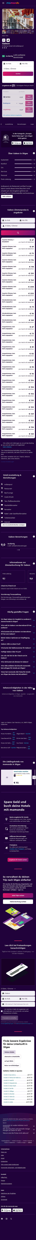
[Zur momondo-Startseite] (13, 3)
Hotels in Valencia (9, 1096)
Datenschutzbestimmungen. (23, 1023)
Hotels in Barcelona (10, 1075)
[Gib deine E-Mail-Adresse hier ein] (19, 1004)
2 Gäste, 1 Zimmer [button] (10, 68)
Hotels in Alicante (9, 1094)
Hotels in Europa (16, 1140)
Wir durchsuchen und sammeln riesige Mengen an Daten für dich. (19, 1129)
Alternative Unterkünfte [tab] (12, 1056)
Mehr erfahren (7, 447)
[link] (18, 860)
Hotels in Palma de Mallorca (12, 1077)
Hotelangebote (5, 1140)
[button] (3, 3)
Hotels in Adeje (8, 1102)
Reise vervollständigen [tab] (12, 1065)
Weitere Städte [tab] (9, 1052)
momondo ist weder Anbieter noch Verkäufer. (19, 1126)
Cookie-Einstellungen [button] (7, 461)
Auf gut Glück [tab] (9, 1061)
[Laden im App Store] (28, 143)
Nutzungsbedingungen (7, 1023)
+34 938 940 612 (7, 52)
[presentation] (28, 143)
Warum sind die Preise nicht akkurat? (19, 1133)
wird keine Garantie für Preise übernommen (18, 1120)
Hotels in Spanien (27, 1140)
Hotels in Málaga (9, 1091)
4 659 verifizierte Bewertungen (19, 56)
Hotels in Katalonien (9, 1142)
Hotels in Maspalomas (10, 1083)
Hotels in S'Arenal (9, 1099)
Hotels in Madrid (9, 1080)
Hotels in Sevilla (8, 1088)
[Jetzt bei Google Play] (16, 143)
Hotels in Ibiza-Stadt (10, 1086)
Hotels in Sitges (21, 1142)
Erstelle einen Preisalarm (17, 849)
